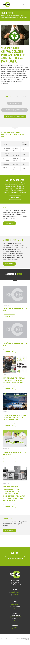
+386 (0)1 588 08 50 (15, 608)
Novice (15, 627)
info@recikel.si (15, 594)
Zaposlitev (15, 629)
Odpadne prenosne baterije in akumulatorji (14, 18)
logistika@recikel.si (15, 604)
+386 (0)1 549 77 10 (15, 592)
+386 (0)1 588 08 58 (15, 591)
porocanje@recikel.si (15, 616)
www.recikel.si (15, 596)
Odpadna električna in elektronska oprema (14, 109)
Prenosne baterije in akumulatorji (15, 116)
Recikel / (4, 16)
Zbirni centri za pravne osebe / (16, 16)
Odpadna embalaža (15, 103)
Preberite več (15, 197)
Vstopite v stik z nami (15, 558)
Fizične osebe (21, 97)
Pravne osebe (8, 97)
